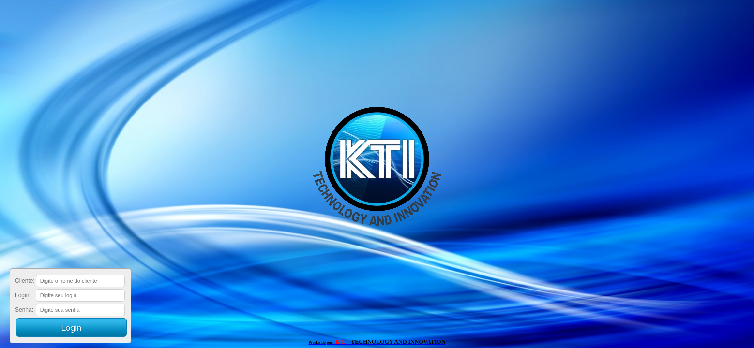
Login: (23, 295)
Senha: (24, 309)
